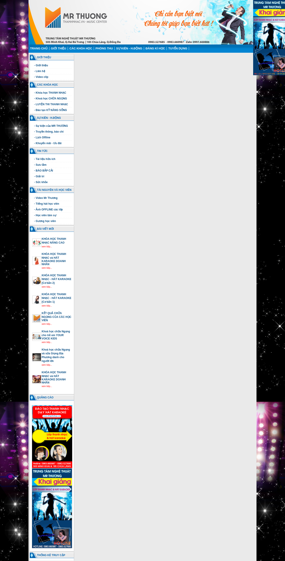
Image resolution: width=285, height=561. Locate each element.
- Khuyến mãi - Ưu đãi (47, 143)
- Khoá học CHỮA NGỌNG (50, 98)
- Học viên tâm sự (45, 215)
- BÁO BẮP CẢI (43, 170)
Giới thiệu (58, 48)
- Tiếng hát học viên (46, 203)
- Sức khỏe (41, 182)
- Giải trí (39, 176)
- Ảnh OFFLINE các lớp (48, 209)
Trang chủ (39, 48)
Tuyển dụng (177, 48)
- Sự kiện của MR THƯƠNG (51, 125)
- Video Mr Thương (45, 198)
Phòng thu (104, 48)
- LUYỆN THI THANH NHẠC (51, 104)
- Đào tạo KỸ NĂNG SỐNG (50, 110)
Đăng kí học (155, 48)
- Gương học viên (45, 221)
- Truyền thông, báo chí (48, 131)
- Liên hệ (39, 71)
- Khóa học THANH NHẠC (50, 92)
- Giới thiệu (41, 65)
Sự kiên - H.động (129, 48)
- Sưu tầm (40, 164)
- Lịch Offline (42, 137)
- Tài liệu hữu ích (44, 159)
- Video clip (41, 77)
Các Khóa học (80, 48)
